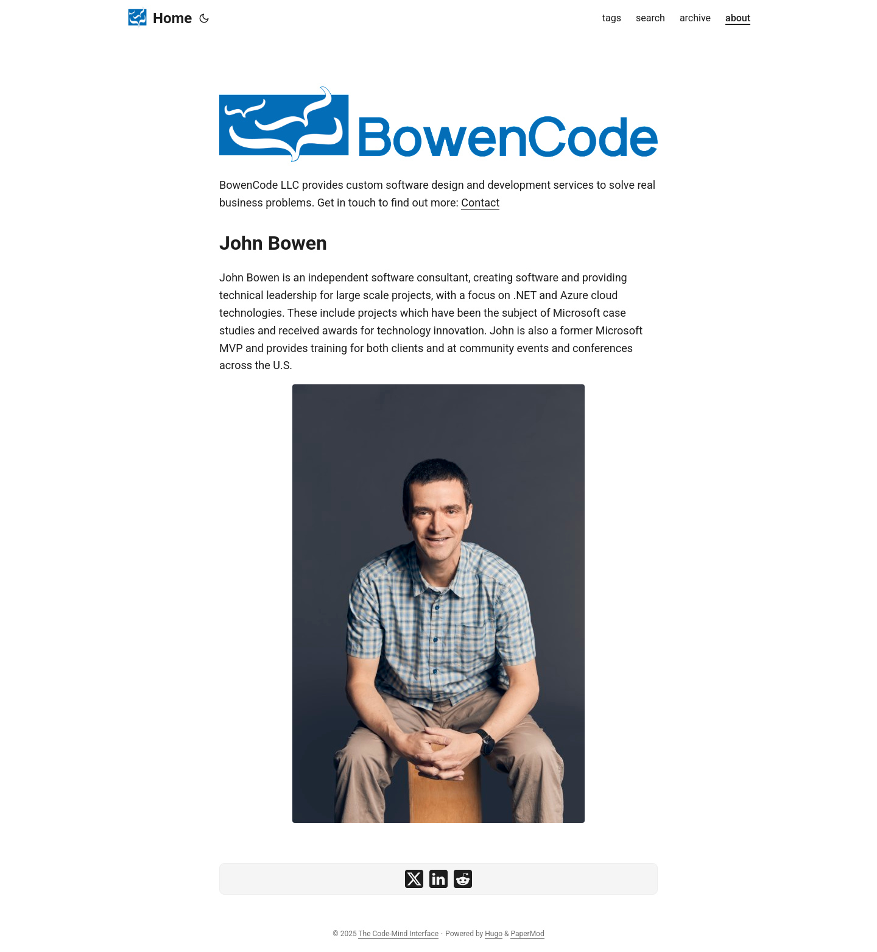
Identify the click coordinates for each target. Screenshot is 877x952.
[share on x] (414, 879)
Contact (480, 202)
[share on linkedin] (438, 879)
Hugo (493, 933)
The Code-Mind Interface (398, 933)
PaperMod (527, 933)
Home (159, 17)
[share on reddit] (463, 879)
